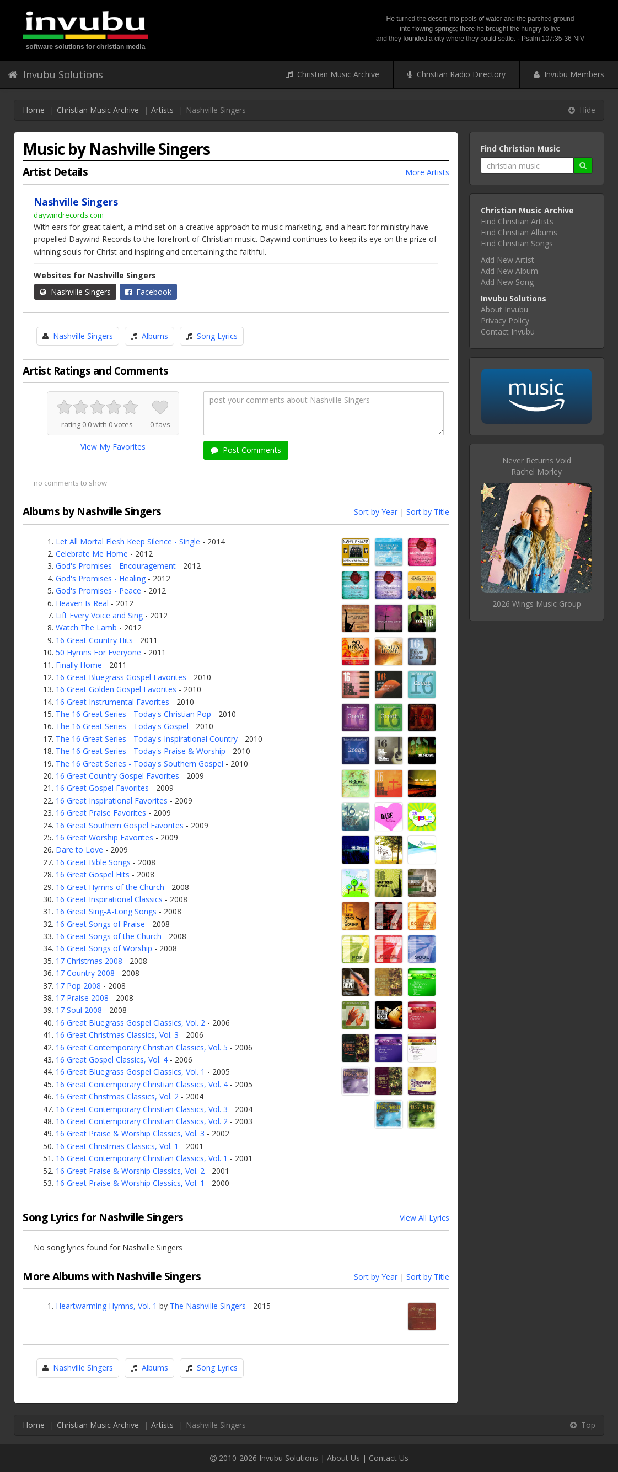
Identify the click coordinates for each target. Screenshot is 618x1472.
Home (34, 110)
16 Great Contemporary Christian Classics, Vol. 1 (142, 1158)
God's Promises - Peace (98, 590)
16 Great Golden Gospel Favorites (116, 689)
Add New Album (509, 271)
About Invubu (504, 309)
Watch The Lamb (86, 627)
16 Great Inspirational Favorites (112, 800)
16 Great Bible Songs (93, 862)
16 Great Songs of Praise (100, 924)
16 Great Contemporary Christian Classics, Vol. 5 (142, 1047)
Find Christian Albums (519, 232)
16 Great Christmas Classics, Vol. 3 (117, 1034)
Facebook (148, 292)
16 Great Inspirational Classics (109, 899)
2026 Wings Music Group (536, 603)
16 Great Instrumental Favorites (112, 702)
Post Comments (246, 450)
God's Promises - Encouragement (116, 565)
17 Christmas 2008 (89, 961)
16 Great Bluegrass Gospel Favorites (121, 677)
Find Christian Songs (517, 243)
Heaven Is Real (82, 603)
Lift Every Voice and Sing (99, 615)
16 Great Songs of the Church (109, 936)
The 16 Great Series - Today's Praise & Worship (140, 751)
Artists (162, 110)
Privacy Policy (505, 320)
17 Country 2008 (85, 973)
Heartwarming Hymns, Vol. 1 (106, 1306)
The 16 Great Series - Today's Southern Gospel (139, 763)
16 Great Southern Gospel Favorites (120, 825)
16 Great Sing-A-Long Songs (106, 911)
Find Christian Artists (517, 221)
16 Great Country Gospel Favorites (117, 775)
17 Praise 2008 (82, 998)
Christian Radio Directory (456, 74)
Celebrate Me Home (92, 553)
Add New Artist (507, 260)
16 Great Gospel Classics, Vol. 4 (112, 1059)
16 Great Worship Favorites (104, 837)
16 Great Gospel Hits (93, 874)
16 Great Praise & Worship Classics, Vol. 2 (130, 1171)
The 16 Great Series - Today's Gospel (122, 726)
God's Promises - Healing (101, 578)
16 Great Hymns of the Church (110, 887)
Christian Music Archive (332, 74)
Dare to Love (79, 849)
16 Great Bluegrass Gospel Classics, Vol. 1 (130, 1071)
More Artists (427, 172)
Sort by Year (375, 511)
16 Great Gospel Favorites (102, 788)
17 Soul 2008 (79, 1010)
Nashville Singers (75, 292)
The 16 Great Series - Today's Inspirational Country (147, 739)
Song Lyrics (217, 336)
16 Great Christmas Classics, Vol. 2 (117, 1096)
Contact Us (389, 1458)
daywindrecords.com (69, 215)
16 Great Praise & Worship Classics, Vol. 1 (130, 1183)
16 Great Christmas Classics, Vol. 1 (117, 1146)
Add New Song (507, 282)
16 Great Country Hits (94, 640)
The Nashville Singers (208, 1306)
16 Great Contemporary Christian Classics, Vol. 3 (142, 1109)
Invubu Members (569, 74)
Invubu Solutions (55, 74)
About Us (343, 1458)
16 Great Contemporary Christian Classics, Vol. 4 (142, 1084)
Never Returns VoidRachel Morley (536, 466)
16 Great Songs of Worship (104, 948)
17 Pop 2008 (78, 985)
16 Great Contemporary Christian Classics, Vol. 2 (142, 1121)
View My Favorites (113, 446)
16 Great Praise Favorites (101, 812)
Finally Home (79, 665)
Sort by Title (427, 511)
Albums (155, 336)
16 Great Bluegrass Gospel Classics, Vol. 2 (130, 1022)
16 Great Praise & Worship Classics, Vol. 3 (130, 1133)
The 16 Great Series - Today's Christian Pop (133, 714)
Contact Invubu (508, 331)
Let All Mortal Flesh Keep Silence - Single (128, 541)
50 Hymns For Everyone (98, 652)
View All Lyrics (424, 1217)
